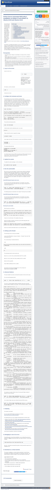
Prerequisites (15, 25)
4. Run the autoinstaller (17, 29)
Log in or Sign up (47, 0)
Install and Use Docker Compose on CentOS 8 (41, 50)
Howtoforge (5, 490)
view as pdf (26, 470)
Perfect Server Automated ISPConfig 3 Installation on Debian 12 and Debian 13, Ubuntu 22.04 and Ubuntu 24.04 (41, 53)
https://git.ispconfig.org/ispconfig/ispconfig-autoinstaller (14, 430)
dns (45, 24)
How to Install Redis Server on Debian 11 (40, 55)
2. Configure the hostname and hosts (19, 27)
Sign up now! (42, 11)
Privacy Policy (48, 490)
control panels (41, 24)
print (30, 470)
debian (44, 24)
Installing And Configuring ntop (39, 66)
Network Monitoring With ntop (39, 62)
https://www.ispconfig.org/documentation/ (11, 415)
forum (21, 432)
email (47, 24)
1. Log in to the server (17, 26)
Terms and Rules (44, 490)
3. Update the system (17, 28)
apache (38, 24)
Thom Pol (48, 21)
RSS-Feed (49, 488)
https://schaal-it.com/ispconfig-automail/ (11, 425)
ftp (48, 24)
